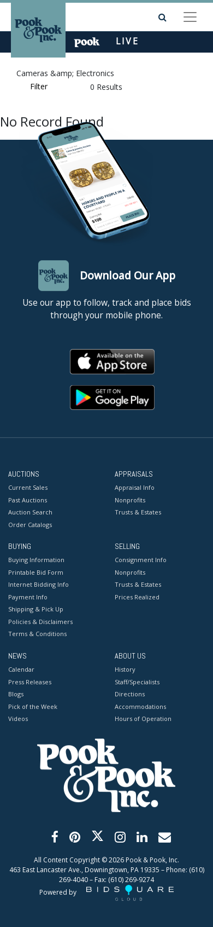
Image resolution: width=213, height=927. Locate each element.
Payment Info (28, 597)
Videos (18, 718)
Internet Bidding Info (38, 585)
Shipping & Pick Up (35, 609)
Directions (130, 694)
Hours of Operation (143, 718)
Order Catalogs (30, 524)
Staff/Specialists (137, 682)
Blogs (15, 694)
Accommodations (140, 706)
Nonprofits (130, 500)
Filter (39, 86)
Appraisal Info (135, 487)
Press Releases (29, 682)
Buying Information (36, 560)
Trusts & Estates (138, 512)
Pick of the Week (32, 706)
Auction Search (30, 512)
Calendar (21, 669)
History (125, 669)
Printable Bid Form (35, 572)
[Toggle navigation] (190, 17)
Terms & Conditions (37, 634)
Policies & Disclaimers (40, 621)
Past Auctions (27, 500)
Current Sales (28, 487)
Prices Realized (137, 597)
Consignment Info (141, 560)
